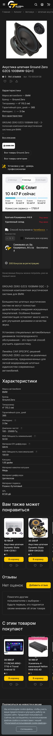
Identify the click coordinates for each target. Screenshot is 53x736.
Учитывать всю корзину (34, 238)
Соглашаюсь (26, 729)
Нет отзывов (14, 76)
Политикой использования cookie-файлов (25, 723)
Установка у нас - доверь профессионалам (20, 167)
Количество (10, 234)
